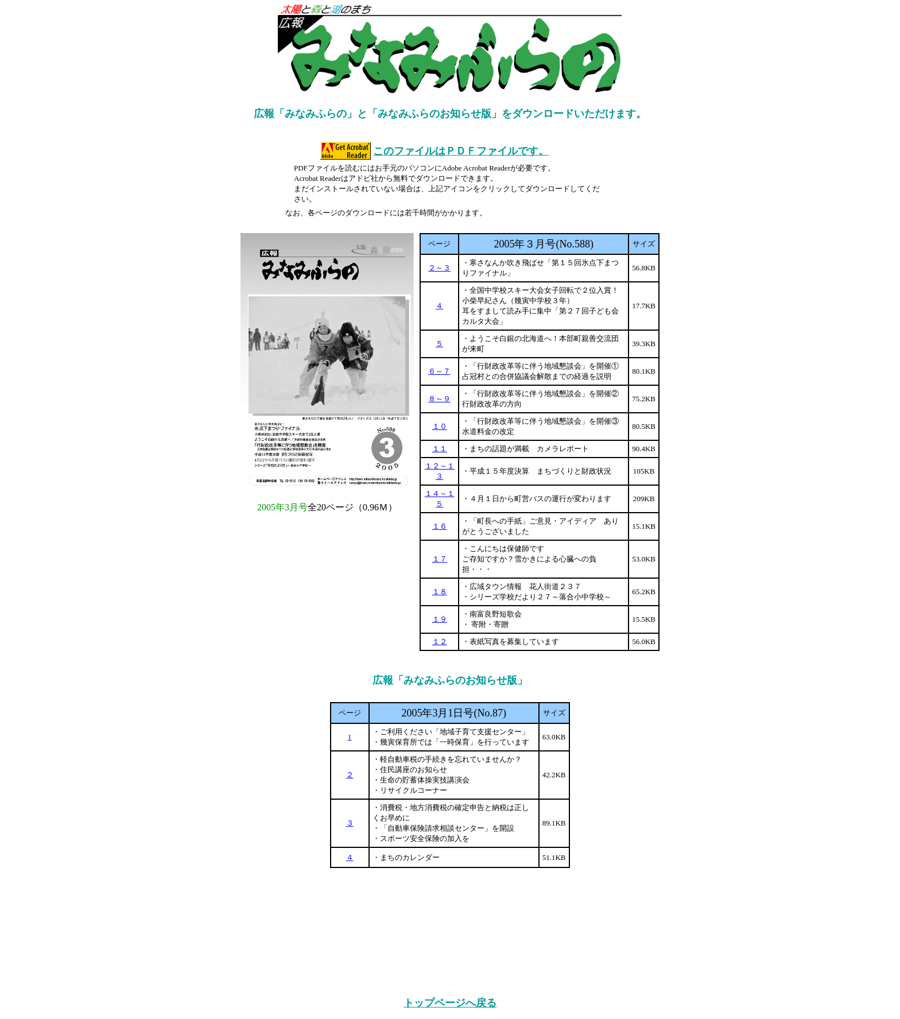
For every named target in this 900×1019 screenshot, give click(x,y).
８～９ (439, 398)
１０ (439, 426)
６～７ (439, 371)
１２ (439, 641)
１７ (439, 559)
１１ (439, 448)
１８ (439, 591)
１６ (439, 526)
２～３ (439, 268)
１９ (439, 619)
